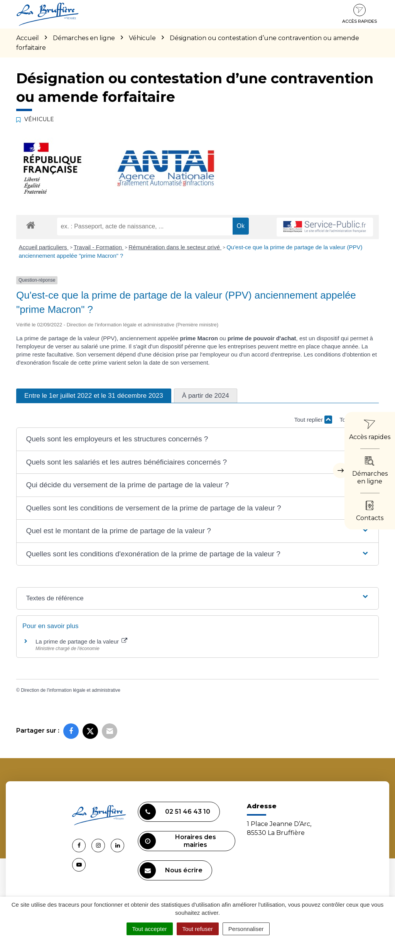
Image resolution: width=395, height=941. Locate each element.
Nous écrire (171, 870)
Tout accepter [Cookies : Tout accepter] (149, 929)
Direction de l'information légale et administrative (70, 690)
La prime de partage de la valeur (81, 641)
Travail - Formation (98, 247)
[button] (197, 439)
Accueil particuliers (44, 247)
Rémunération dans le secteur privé (174, 247)
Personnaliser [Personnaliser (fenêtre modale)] (246, 929)
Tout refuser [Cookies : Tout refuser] (197, 929)
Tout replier (313, 420)
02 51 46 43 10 (175, 812)
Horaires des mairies (178, 841)
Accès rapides (359, 14)
